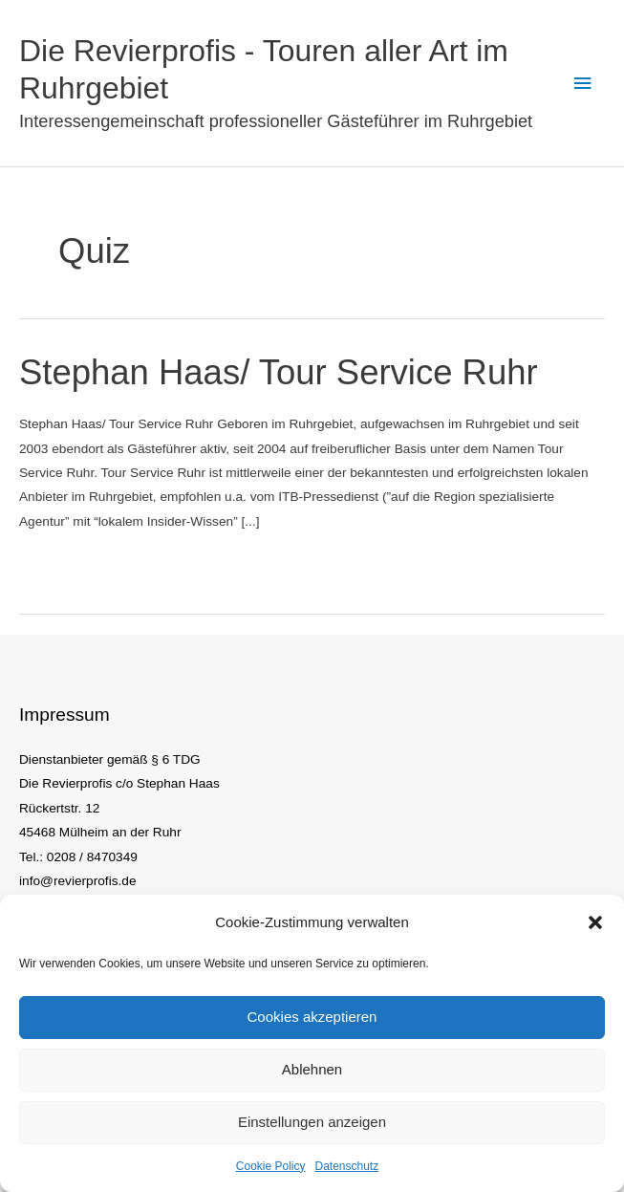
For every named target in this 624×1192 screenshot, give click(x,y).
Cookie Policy (271, 1166)
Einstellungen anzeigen (312, 1122)
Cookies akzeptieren (312, 1016)
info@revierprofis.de (78, 881)
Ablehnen (312, 1069)
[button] (595, 922)
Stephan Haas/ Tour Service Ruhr (278, 372)
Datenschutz (347, 1166)
